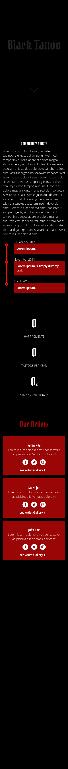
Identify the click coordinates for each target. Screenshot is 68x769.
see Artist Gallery (33, 470)
